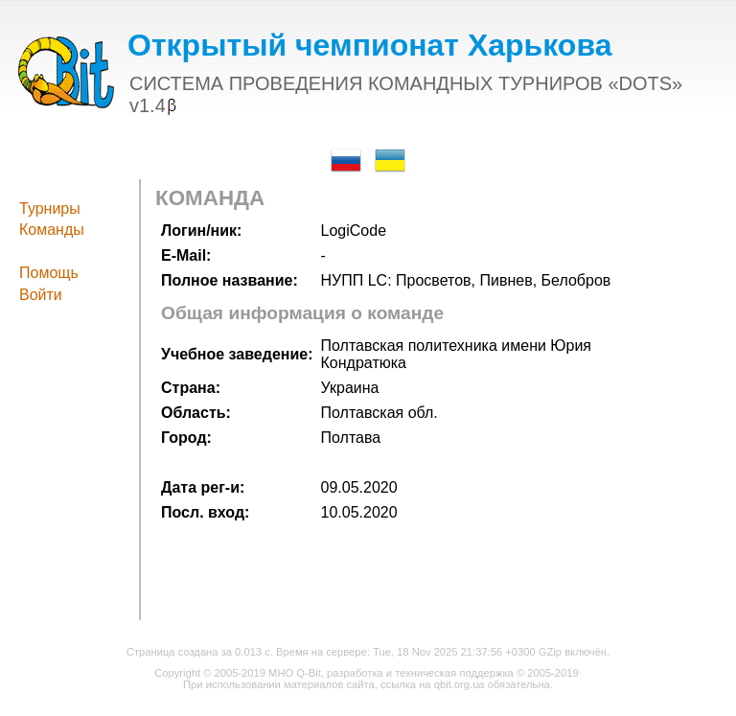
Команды (51, 229)
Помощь (49, 273)
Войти (40, 295)
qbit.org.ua (459, 684)
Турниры (49, 208)
